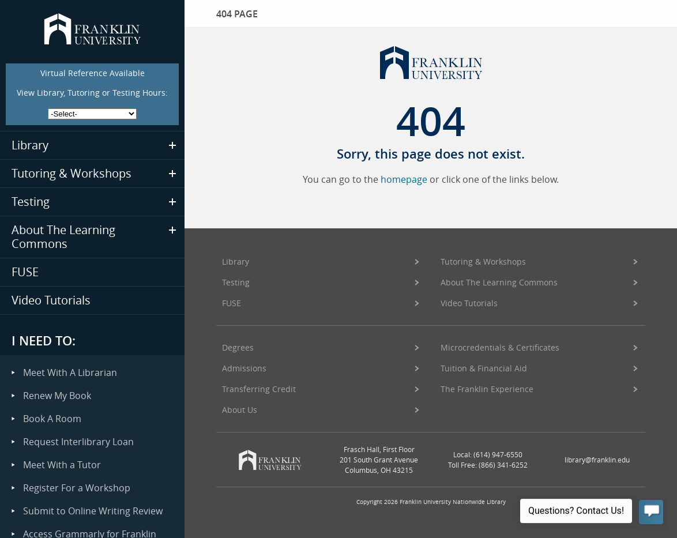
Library (235, 261)
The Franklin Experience (487, 388)
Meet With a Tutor (62, 464)
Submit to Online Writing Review (93, 511)
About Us (239, 409)
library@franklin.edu (597, 459)
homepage (404, 179)
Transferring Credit (259, 388)
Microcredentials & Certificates (500, 347)
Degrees (238, 347)
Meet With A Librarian (70, 372)
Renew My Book (57, 395)
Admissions (244, 368)
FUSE (231, 303)
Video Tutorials (469, 303)
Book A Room (52, 418)
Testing (236, 282)
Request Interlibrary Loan (78, 441)
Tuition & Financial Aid (484, 368)
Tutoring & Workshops (483, 261)
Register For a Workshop (76, 487)
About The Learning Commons (499, 282)
